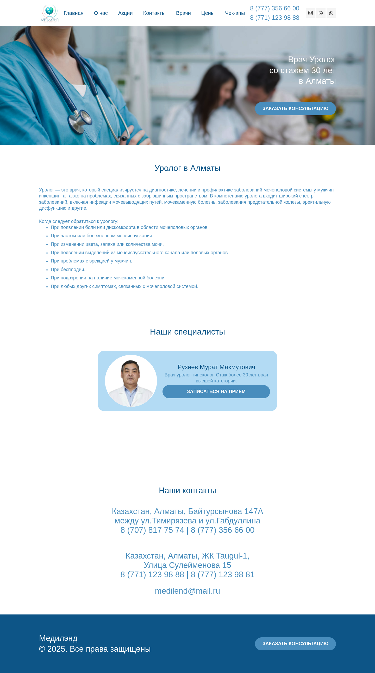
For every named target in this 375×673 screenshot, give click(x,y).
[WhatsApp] (321, 13)
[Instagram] (310, 13)
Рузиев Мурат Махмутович (216, 366)
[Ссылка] (49, 13)
